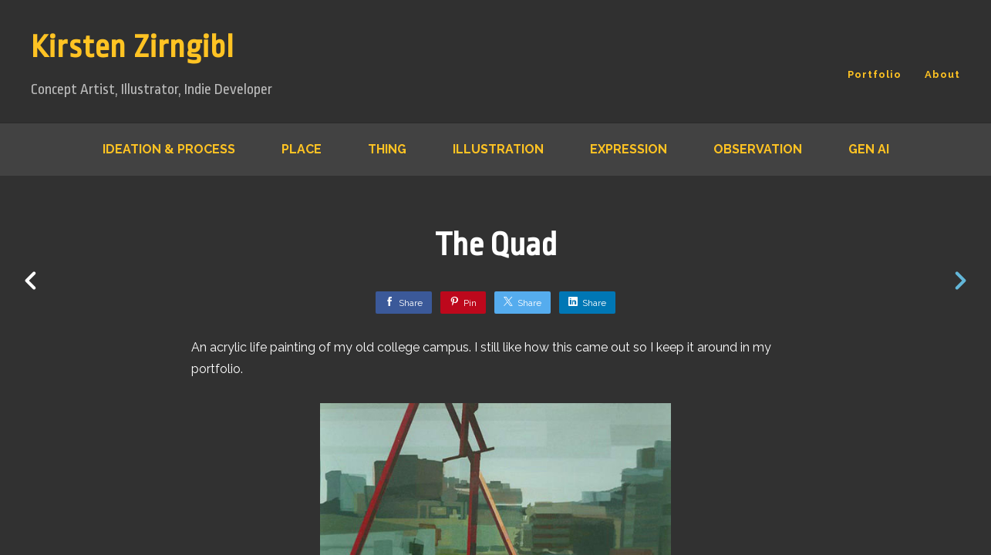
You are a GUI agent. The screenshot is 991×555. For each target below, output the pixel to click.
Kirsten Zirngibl (132, 47)
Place (301, 149)
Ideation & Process (169, 149)
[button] (927, 442)
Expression (628, 149)
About (942, 74)
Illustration (498, 149)
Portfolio (875, 74)
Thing (387, 149)
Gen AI (868, 149)
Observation (757, 149)
